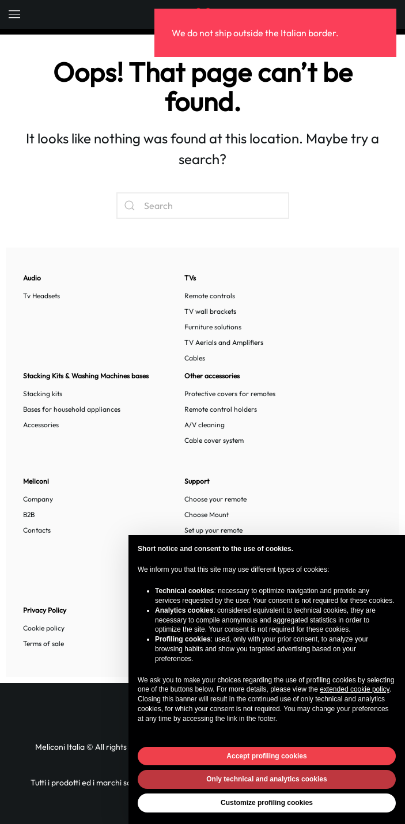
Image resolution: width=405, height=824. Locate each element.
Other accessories (212, 375)
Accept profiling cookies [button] (266, 756)
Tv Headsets (41, 295)
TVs (190, 278)
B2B (29, 514)
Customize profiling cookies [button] (267, 803)
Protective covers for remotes (229, 393)
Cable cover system (214, 440)
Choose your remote (215, 499)
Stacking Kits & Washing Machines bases (86, 375)
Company (38, 499)
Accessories (41, 424)
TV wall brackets (210, 311)
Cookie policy (44, 628)
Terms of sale (43, 643)
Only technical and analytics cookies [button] (266, 779)
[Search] (202, 205)
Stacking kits (42, 393)
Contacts (37, 530)
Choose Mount (206, 514)
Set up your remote (213, 530)
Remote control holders (220, 409)
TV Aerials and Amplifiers (223, 342)
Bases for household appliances (71, 409)
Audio (32, 278)
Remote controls (209, 295)
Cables (194, 358)
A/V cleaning (204, 424)
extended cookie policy (354, 689)
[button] (14, 14)
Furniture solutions (212, 326)
